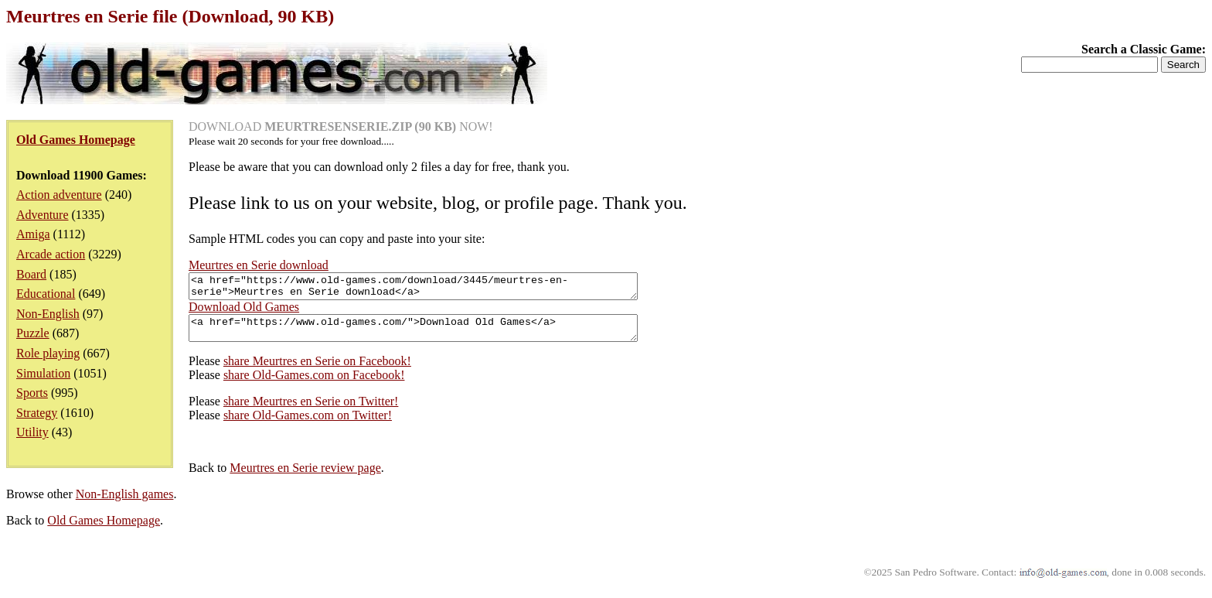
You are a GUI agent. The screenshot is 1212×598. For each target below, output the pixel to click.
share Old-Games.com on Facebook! (314, 384)
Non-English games (125, 503)
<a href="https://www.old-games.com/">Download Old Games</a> (440, 335)
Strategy (36, 412)
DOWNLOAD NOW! (341, 126)
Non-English (48, 313)
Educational (45, 293)
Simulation (43, 373)
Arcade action (50, 254)
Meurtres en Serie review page (305, 477)
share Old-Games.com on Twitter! (307, 424)
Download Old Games (244, 311)
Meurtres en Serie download (259, 265)
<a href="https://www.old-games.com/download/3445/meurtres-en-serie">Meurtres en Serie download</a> (440, 288)
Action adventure (59, 194)
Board (31, 274)
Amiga (33, 234)
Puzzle (32, 333)
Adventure (42, 214)
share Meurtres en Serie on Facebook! (317, 370)
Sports (32, 392)
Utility (32, 432)
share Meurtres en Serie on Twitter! (311, 410)
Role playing (48, 353)
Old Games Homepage (103, 529)
